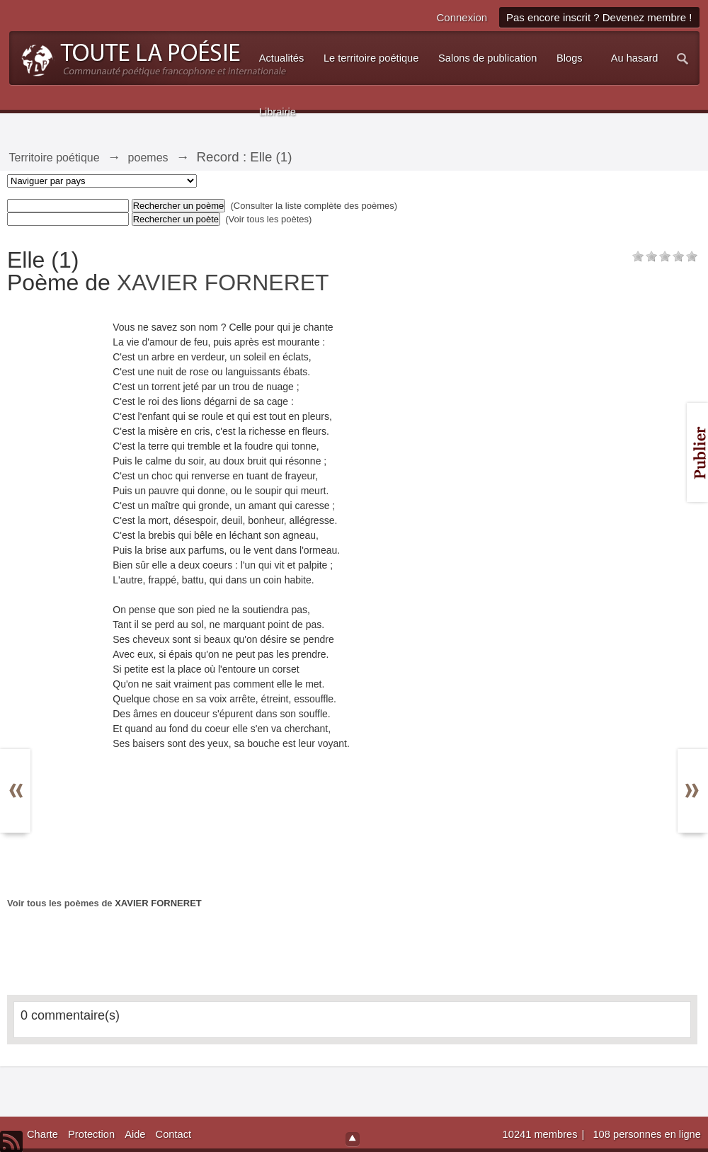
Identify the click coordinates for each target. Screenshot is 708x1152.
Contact (174, 1134)
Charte (42, 1134)
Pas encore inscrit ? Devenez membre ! (599, 17)
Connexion (461, 17)
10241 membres (542, 1134)
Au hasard (634, 58)
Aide (135, 1134)
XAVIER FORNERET (223, 282)
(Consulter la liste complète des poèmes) (314, 205)
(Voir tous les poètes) (268, 219)
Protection (91, 1134)
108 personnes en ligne (646, 1134)
